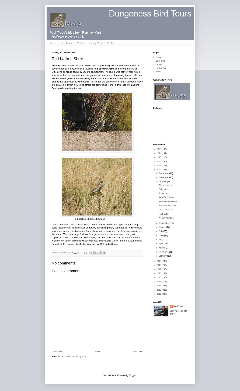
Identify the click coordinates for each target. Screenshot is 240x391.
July (161, 231)
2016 (159, 273)
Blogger (132, 375)
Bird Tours (66, 43)
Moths (80, 43)
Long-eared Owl (165, 209)
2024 (159, 153)
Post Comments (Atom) (75, 356)
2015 (159, 277)
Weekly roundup (166, 218)
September (164, 223)
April (161, 243)
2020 (159, 169)
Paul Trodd (178, 306)
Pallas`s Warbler (166, 197)
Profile (110, 43)
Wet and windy (165, 185)
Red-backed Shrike (167, 205)
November (164, 177)
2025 (159, 149)
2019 (159, 261)
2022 (159, 161)
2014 (159, 281)
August (162, 227)
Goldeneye (163, 189)
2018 (159, 265)
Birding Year (95, 43)
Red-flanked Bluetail (167, 201)
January (163, 256)
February (163, 252)
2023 (159, 157)
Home (52, 43)
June (161, 235)
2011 (159, 294)
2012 (159, 290)
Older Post (137, 351)
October (163, 181)
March (162, 248)
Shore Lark (163, 193)
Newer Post (58, 351)
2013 (159, 285)
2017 (159, 269)
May (161, 239)
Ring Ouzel (163, 214)
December (164, 173)
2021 (159, 165)
